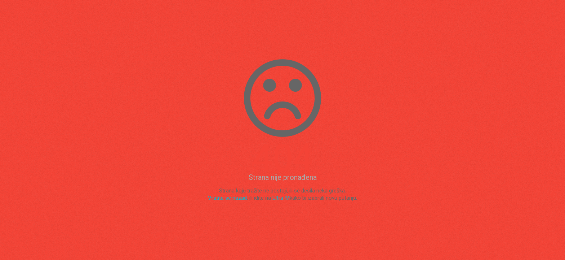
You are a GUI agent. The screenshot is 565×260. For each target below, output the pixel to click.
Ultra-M (281, 198)
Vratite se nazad (227, 198)
